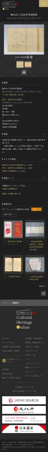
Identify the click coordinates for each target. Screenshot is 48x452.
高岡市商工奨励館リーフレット (15, 242)
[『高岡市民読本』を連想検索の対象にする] (5, 276)
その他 (5, 94)
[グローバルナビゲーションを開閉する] (43, 3)
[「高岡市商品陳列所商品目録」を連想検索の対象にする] (26, 276)
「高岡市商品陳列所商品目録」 (36, 278)
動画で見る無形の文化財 (11, 377)
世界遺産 (5, 369)
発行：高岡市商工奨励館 (12, 99)
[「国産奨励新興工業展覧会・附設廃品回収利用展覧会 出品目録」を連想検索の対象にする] (26, 241)
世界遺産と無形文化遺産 (11, 346)
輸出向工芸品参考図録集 (12, 165)
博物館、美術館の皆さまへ (35, 342)
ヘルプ (27, 359)
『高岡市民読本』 (15, 276)
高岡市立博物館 (8, 171)
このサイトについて (32, 363)
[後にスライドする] (42, 286)
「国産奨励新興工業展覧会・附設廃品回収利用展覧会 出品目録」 (37, 245)
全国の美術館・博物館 (10, 351)
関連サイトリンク (32, 367)
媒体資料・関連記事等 (33, 338)
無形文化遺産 (7, 373)
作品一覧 (5, 338)
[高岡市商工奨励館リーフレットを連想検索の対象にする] (5, 241)
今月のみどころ (31, 351)
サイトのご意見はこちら (34, 376)
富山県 (21, 94)
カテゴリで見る (8, 342)
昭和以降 (12, 94)
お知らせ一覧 (30, 355)
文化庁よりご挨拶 (32, 346)
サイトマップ (30, 371)
